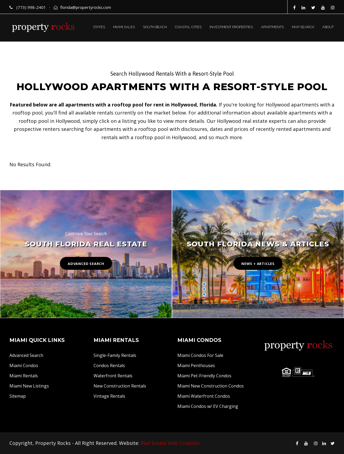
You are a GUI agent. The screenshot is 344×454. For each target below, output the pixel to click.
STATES (99, 27)
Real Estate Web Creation (170, 443)
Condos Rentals (109, 365)
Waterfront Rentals (113, 376)
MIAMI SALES (124, 27)
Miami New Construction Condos (210, 386)
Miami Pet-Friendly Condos (204, 376)
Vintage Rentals (109, 396)
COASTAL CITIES (188, 27)
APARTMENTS (272, 27)
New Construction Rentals (120, 386)
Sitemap (17, 396)
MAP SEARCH (303, 27)
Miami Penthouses (196, 365)
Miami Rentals (23, 376)
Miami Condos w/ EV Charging (207, 406)
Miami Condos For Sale (200, 355)
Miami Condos (23, 365)
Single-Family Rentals (115, 355)
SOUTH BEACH (155, 27)
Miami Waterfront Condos (203, 396)
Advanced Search (26, 355)
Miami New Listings (29, 386)
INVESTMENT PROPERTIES (231, 27)
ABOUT (328, 27)
